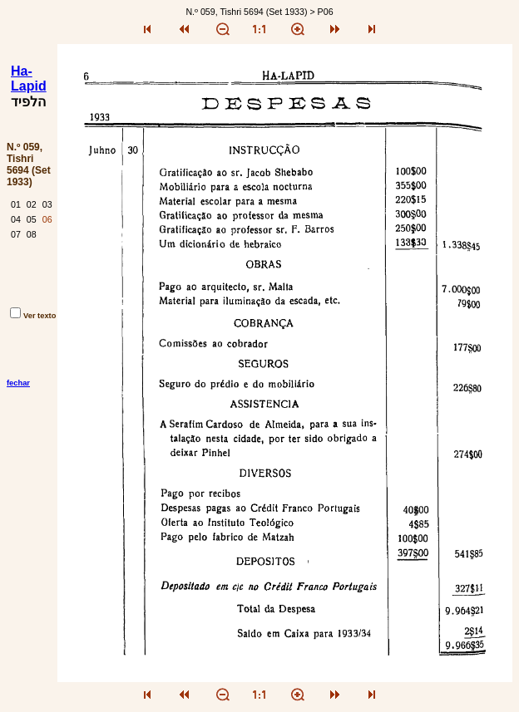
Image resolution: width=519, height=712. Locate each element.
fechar (18, 383)
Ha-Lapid (29, 78)
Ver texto (33, 316)
